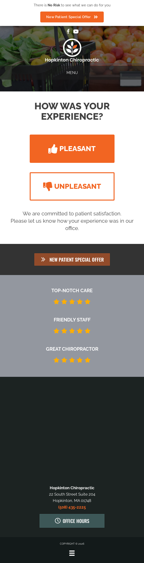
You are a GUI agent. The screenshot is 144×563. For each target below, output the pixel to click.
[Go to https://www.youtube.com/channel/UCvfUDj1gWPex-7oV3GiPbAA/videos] (75, 32)
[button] (72, 149)
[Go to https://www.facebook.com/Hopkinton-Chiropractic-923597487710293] (68, 32)
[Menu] (72, 553)
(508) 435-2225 (72, 507)
